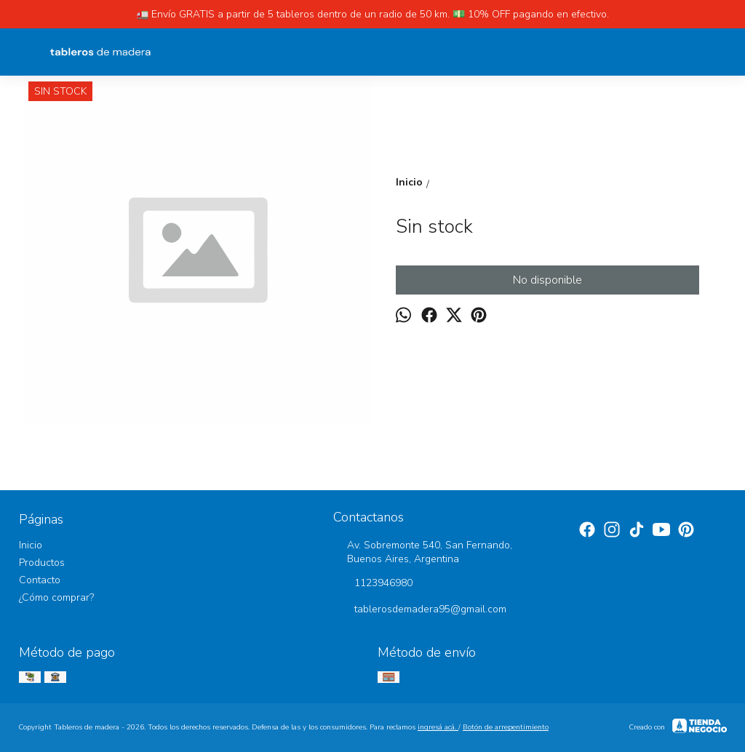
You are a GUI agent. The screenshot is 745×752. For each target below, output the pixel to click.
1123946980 (373, 584)
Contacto (39, 580)
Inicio (30, 545)
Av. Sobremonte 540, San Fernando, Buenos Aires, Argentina (422, 552)
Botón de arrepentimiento (506, 727)
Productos (42, 562)
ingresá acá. (438, 727)
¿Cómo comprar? (56, 597)
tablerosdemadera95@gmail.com (419, 610)
